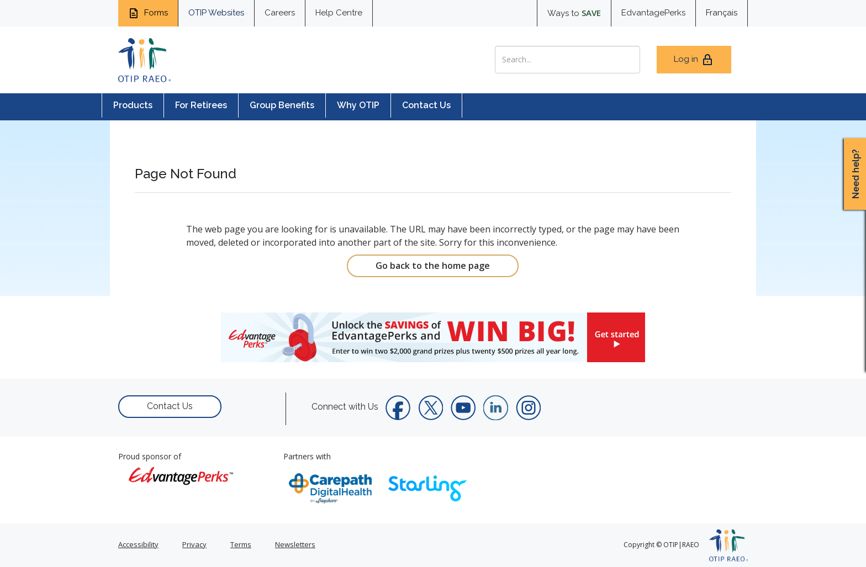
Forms (148, 13)
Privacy (194, 544)
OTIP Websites (216, 13)
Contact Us (426, 105)
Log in (694, 59)
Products (132, 105)
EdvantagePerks (653, 13)
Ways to (574, 12)
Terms (240, 544)
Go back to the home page (433, 265)
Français (721, 13)
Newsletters (295, 544)
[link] (433, 337)
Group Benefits (282, 105)
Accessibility (138, 544)
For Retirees (201, 105)
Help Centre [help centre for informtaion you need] (338, 13)
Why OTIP (358, 105)
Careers (280, 13)
